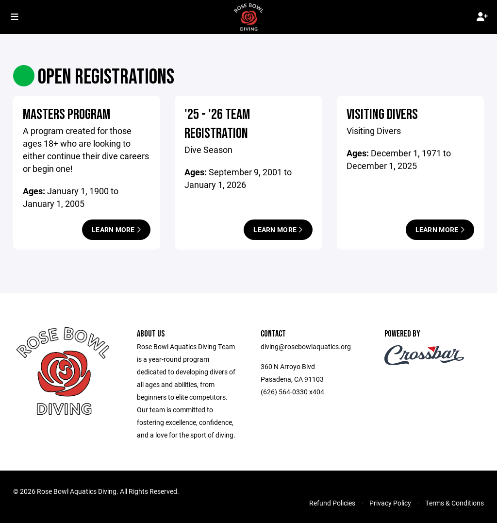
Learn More (116, 229)
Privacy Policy (390, 502)
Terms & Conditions (454, 502)
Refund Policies (332, 502)
